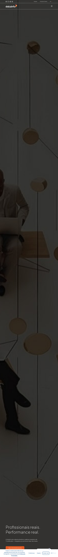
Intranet (35, 1)
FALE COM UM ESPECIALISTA (15, 548)
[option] (29, 278)
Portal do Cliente (43, 1)
